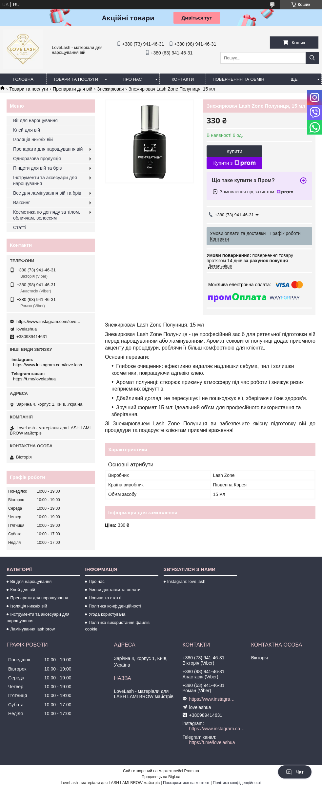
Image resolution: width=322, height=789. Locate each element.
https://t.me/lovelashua (34, 378)
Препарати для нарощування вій (48, 149)
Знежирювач (110, 89)
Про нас (132, 79)
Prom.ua (191, 771)
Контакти (182, 79)
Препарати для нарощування (39, 597)
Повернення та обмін (238, 79)
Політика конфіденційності (115, 606)
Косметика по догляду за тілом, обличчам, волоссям (46, 215)
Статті (19, 227)
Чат (295, 772)
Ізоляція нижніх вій (33, 139)
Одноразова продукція (37, 158)
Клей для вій (26, 130)
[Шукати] (312, 58)
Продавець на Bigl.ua (161, 777)
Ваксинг (21, 202)
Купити (234, 151)
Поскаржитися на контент (186, 782)
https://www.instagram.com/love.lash (49, 321)
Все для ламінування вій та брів (47, 193)
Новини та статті (105, 597)
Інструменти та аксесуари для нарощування (45, 180)
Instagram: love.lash (186, 581)
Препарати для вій (72, 89)
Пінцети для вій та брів (37, 168)
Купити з (234, 163)
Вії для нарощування (35, 120)
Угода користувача (107, 614)
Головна (23, 79)
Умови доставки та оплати (114, 589)
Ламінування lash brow (32, 629)
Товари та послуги (75, 79)
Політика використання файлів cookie (117, 625)
